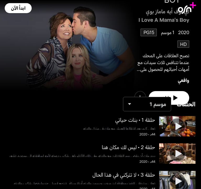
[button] (18, 8)
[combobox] (147, 104)
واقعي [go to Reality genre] (183, 80)
